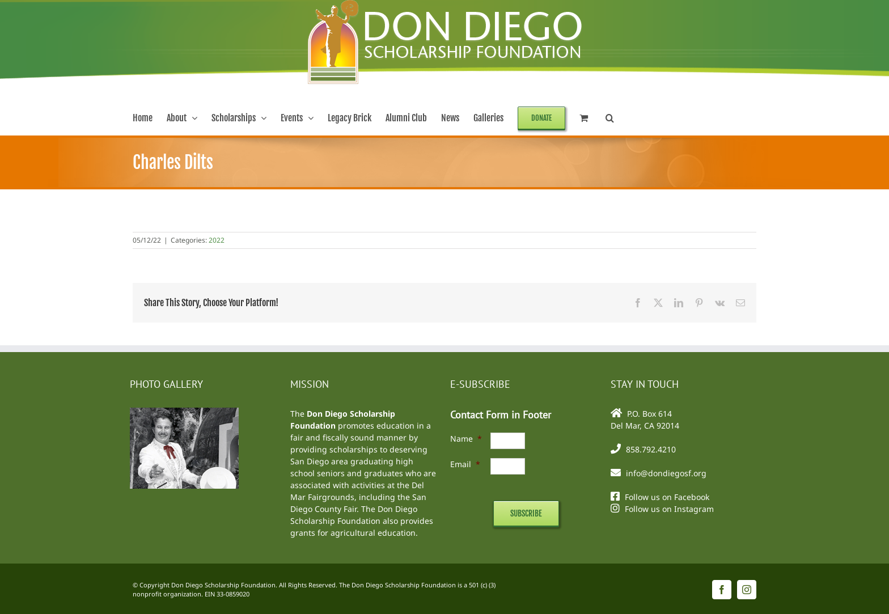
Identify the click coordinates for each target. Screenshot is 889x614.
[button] (610, 118)
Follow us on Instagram (669, 508)
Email (465, 464)
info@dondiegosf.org (666, 473)
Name (466, 438)
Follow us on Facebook (667, 497)
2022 (217, 240)
